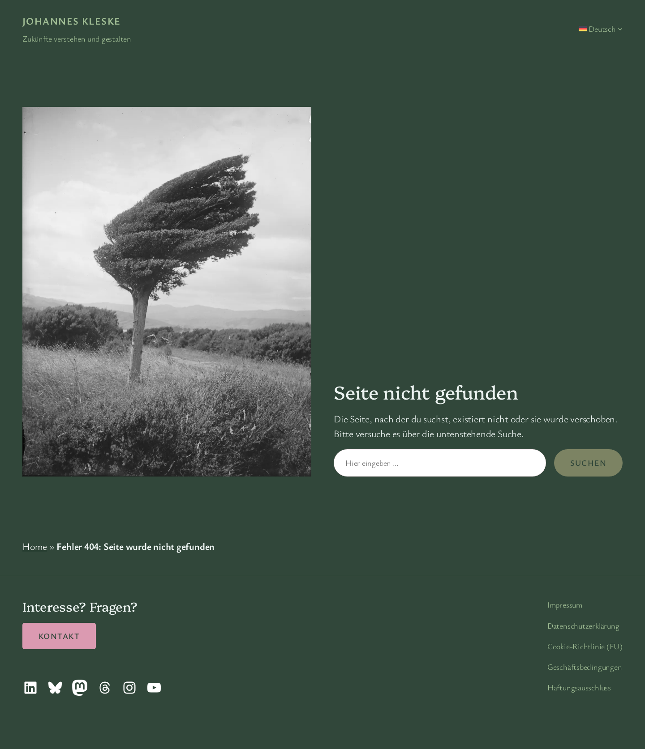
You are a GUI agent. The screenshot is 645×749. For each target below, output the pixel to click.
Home (34, 546)
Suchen (588, 462)
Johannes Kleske (71, 20)
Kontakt (59, 635)
